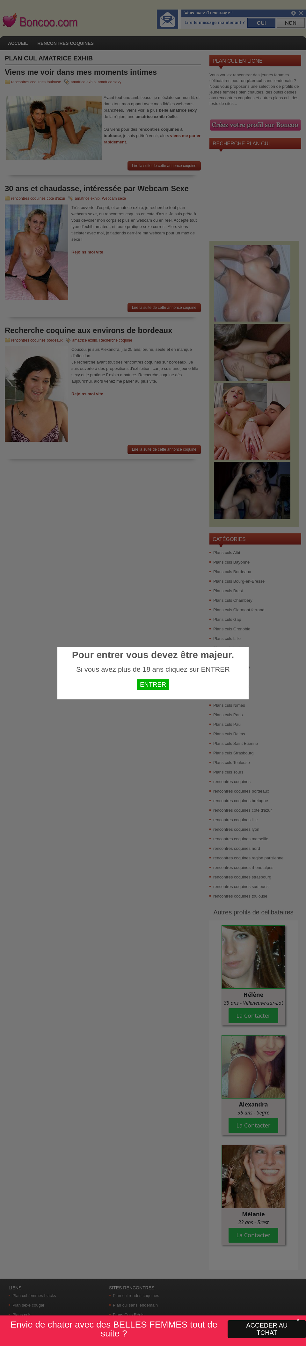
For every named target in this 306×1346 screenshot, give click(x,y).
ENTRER (153, 684)
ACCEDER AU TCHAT (267, 1329)
